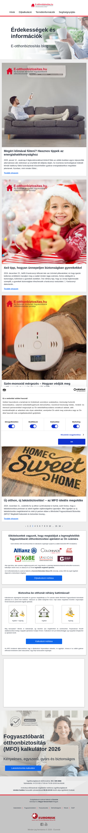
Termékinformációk (45, 12)
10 (50, 526)
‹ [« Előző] (25, 526)
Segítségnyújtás (67, 12)
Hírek (12, 12)
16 (60, 526)
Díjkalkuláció (25, 12)
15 (56, 526)
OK (71, 442)
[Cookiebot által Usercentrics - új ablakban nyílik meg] (75, 390)
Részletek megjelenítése (71, 435)
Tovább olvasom (11, 173)
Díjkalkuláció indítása (44, 578)
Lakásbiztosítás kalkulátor (23, 768)
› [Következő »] (62, 526)
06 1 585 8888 (56, 781)
